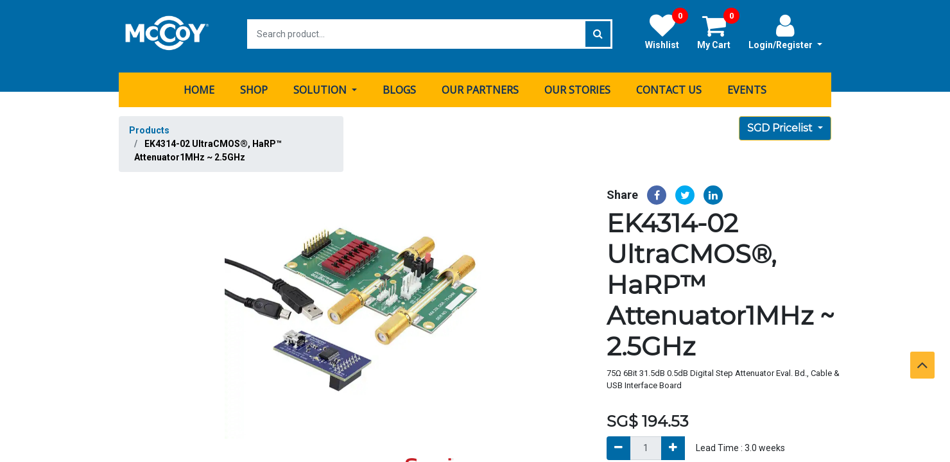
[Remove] (618, 444)
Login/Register (785, 31)
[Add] (673, 444)
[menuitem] (199, 85)
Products (149, 126)
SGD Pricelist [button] (781, 123)
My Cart (718, 31)
